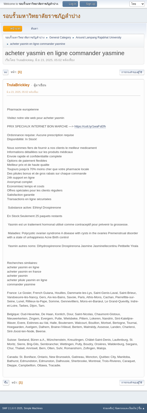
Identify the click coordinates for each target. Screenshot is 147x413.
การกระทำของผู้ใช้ (131, 72)
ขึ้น (6, 382)
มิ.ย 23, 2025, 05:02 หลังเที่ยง (22, 92)
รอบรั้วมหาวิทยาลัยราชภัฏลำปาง (41, 16)
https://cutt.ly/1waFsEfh (90, 126)
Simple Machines (33, 408)
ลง (5, 72)
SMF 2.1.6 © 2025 (12, 408)
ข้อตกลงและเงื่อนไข (125, 408)
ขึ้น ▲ (141, 408)
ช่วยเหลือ (108, 408)
